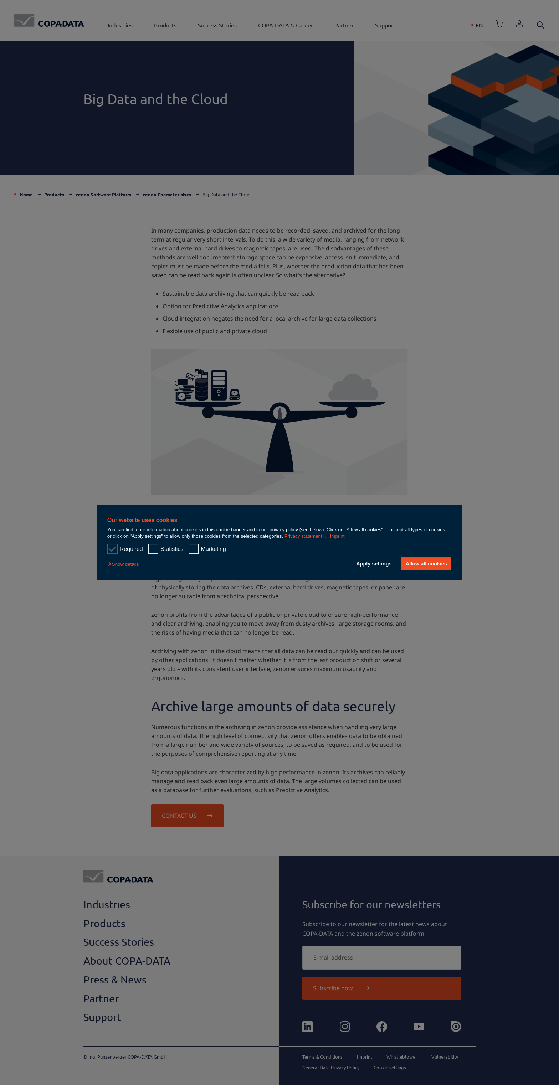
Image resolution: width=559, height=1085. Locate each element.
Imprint (337, 536)
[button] (125, 564)
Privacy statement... (305, 536)
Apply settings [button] (373, 564)
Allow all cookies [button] (426, 564)
